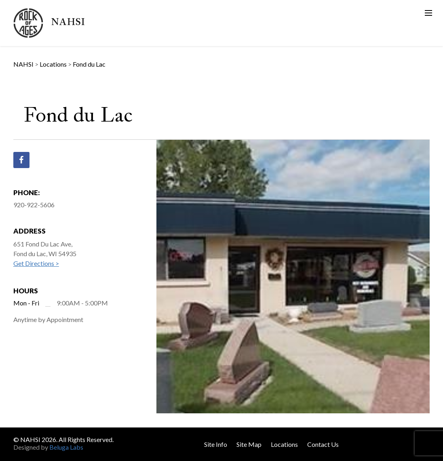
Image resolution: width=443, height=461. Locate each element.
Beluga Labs (66, 447)
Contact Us (323, 444)
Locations (284, 444)
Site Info (215, 444)
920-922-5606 (34, 204)
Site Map (249, 444)
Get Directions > (36, 263)
